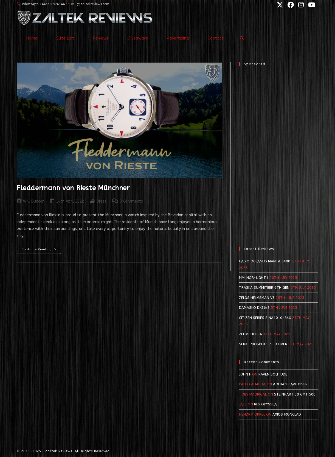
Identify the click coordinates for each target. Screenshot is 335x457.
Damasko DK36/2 (254, 307)
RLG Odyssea (265, 404)
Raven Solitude (272, 374)
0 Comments (131, 201)
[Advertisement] (278, 153)
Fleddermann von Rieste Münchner (73, 188)
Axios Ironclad (286, 414)
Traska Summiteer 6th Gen (264, 287)
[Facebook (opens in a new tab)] (290, 5)
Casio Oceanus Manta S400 (264, 261)
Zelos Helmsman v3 (257, 298)
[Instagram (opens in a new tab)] (300, 5)
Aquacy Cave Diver (290, 384)
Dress (101, 201)
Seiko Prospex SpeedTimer (263, 344)
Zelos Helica (250, 334)
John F (245, 374)
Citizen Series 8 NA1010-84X (265, 318)
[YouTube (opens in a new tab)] (310, 5)
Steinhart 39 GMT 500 (295, 394)
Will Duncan (33, 201)
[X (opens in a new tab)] (279, 5)
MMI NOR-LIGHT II (254, 278)
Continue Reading (41, 250)
